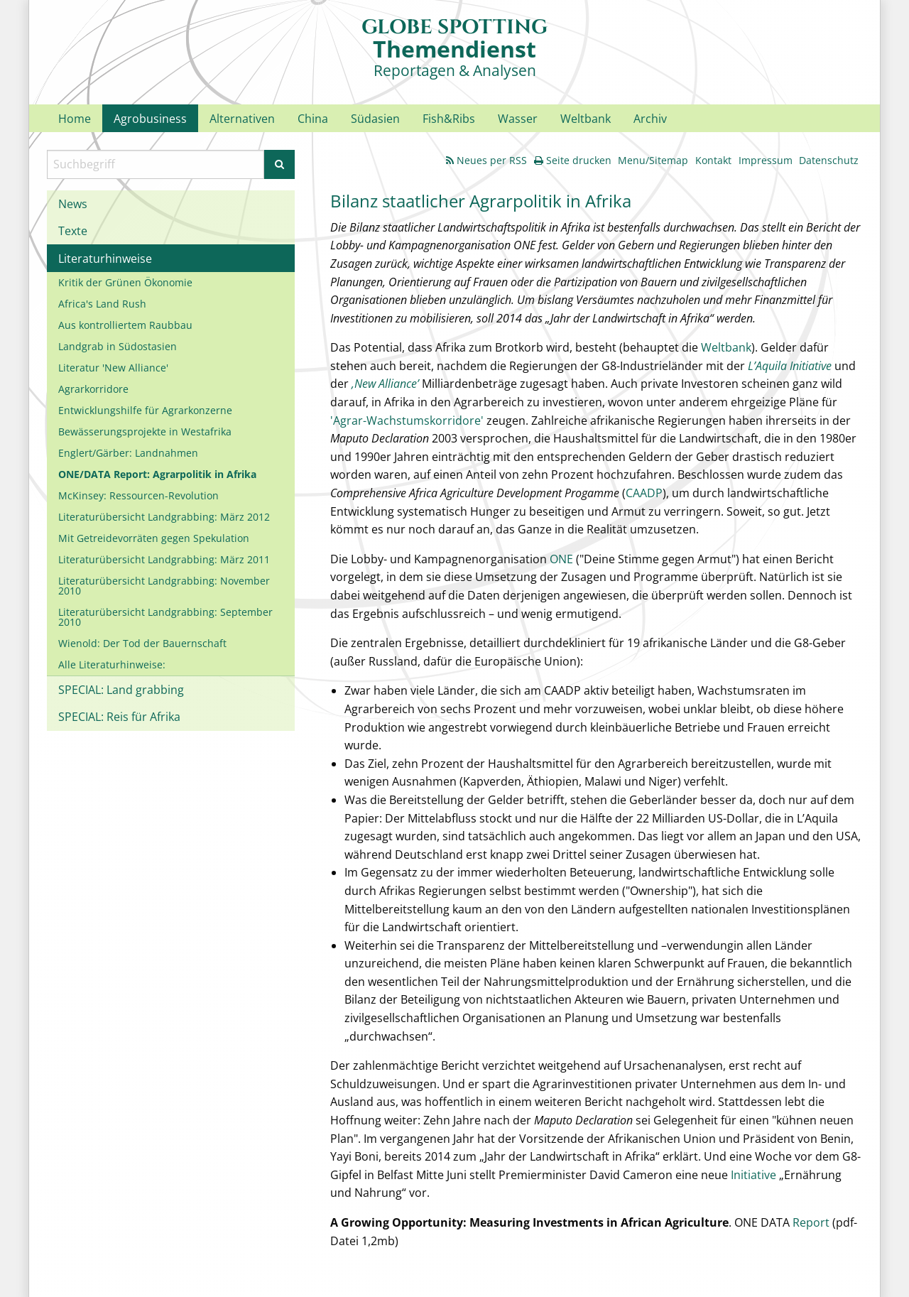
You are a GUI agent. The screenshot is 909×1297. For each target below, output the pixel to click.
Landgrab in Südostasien (117, 346)
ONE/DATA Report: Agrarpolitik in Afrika (157, 474)
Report (811, 1222)
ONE (561, 559)
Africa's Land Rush (102, 303)
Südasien (375, 118)
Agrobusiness (150, 118)
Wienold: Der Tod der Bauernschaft (142, 643)
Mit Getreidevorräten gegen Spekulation (153, 538)
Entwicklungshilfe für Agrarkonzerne (145, 410)
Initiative (755, 1175)
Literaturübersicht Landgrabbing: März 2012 (164, 516)
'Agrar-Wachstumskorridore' (407, 420)
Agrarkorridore (93, 389)
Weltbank (585, 118)
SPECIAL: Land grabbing (121, 690)
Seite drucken (572, 160)
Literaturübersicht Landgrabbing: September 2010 (165, 617)
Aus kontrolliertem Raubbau (125, 325)
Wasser (518, 118)
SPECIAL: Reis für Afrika (119, 717)
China (313, 118)
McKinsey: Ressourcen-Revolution (138, 495)
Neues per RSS (486, 160)
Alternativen (242, 118)
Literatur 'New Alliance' (113, 367)
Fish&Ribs (449, 118)
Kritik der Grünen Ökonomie (125, 282)
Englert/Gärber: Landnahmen (128, 453)
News (72, 204)
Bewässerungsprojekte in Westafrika (145, 431)
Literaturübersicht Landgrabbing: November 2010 (164, 585)
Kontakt (713, 160)
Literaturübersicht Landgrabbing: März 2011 (164, 559)
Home (74, 118)
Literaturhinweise (105, 258)
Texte (72, 231)
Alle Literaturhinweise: (111, 664)
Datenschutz (829, 160)
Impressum (766, 160)
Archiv (650, 118)
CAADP (644, 493)
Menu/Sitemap (653, 160)
